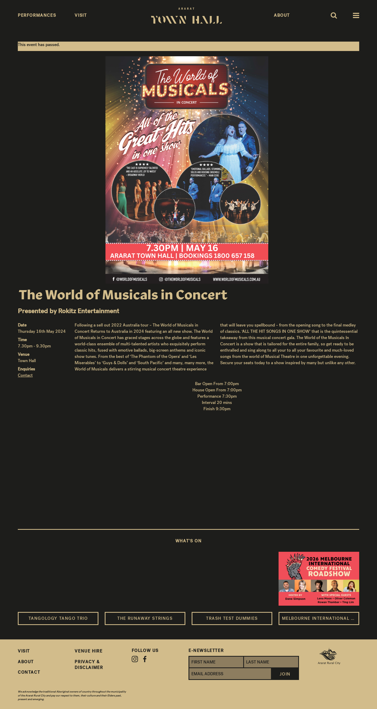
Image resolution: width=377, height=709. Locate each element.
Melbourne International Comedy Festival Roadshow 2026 (320, 618)
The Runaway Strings (145, 618)
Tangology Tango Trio (58, 618)
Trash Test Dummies (232, 618)
